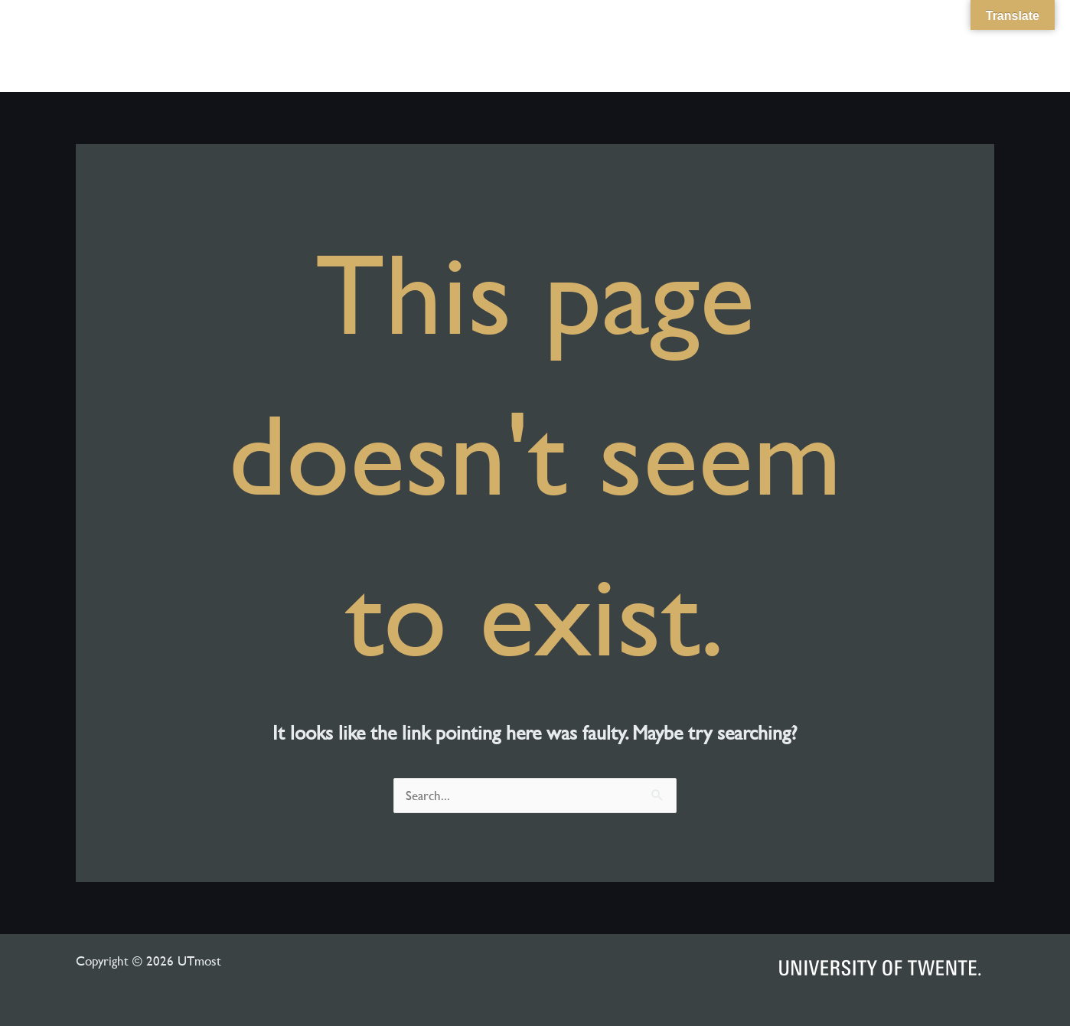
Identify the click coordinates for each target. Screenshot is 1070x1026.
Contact (944, 46)
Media (816, 46)
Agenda (877, 46)
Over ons (734, 46)
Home (667, 46)
